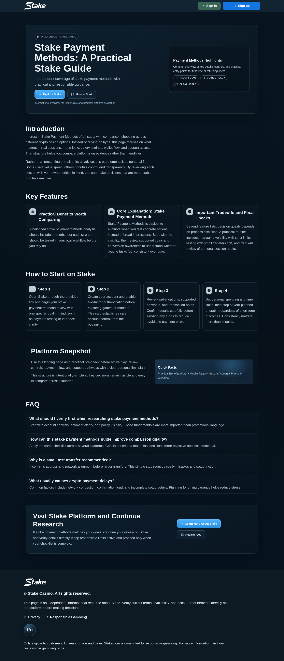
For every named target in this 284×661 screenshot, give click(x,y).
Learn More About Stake (201, 523)
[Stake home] (35, 6)
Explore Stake (52, 94)
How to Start (84, 94)
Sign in (211, 5)
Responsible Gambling (68, 617)
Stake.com (112, 643)
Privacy (34, 617)
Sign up (244, 5)
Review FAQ (193, 534)
